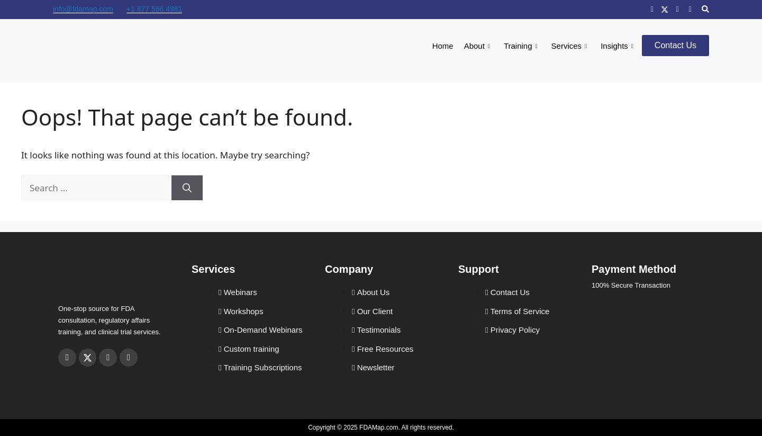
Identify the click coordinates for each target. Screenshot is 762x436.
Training (521, 46)
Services (569, 46)
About (477, 46)
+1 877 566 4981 (154, 9)
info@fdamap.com (83, 9)
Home (442, 45)
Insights (617, 46)
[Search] (187, 188)
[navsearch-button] (705, 9)
